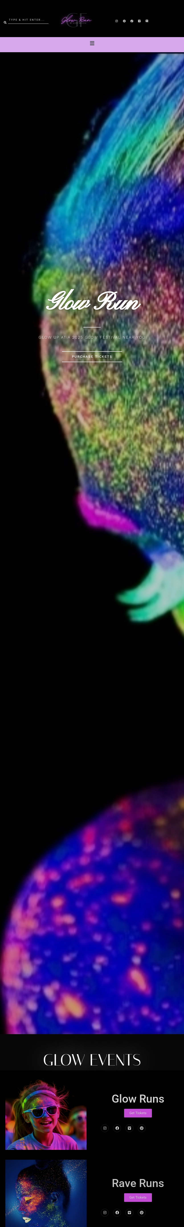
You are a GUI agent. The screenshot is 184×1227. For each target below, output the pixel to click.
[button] (92, 43)
